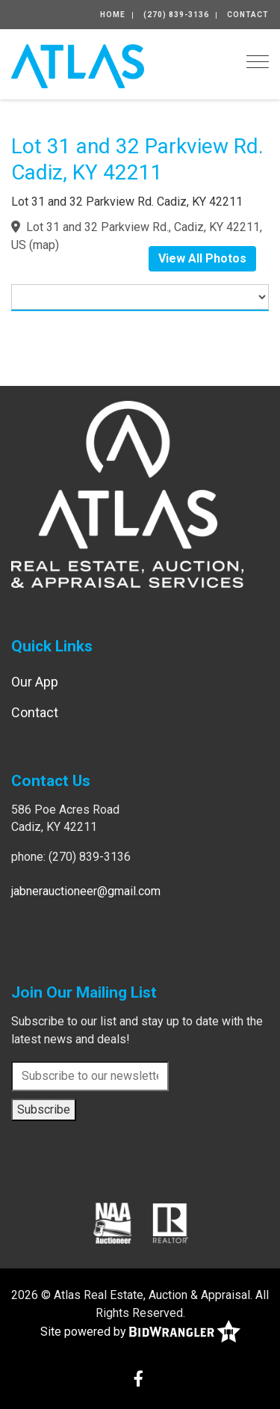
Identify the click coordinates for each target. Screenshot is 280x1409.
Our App (34, 682)
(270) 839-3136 (176, 14)
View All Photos (202, 258)
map (44, 245)
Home (112, 14)
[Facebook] (138, 1380)
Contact (248, 14)
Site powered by (140, 1332)
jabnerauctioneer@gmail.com (86, 891)
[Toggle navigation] (257, 62)
